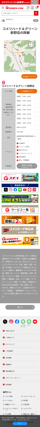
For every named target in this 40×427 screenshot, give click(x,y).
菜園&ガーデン (10, 404)
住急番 (25, 400)
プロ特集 (8, 414)
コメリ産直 (9, 396)
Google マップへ (29, 76)
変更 (35, 20)
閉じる (20, 307)
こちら (19, 419)
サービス (9, 152)
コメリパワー (27, 408)
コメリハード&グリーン (11, 409)
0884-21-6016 (21, 127)
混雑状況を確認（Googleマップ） (26, 166)
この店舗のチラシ (27, 91)
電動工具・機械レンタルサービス (30, 414)
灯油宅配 (26, 404)
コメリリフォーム (29, 396)
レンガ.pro (8, 400)
